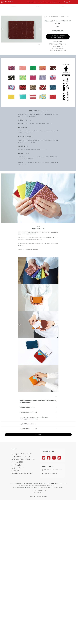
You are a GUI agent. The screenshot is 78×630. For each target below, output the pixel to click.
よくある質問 (17, 462)
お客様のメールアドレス (49, 474)
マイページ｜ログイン (21, 456)
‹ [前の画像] (2, 29)
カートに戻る (38, 434)
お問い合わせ (17, 465)
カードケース (50, 16)
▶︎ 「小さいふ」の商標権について (38, 490)
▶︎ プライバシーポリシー (38, 492)
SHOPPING (38, 6)
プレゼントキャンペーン (22, 454)
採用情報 (15, 470)
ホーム (45, 16)
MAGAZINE (13, 6)
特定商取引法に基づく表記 (22, 473)
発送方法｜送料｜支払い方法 (23, 459)
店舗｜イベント (18, 467)
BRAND (63, 6)
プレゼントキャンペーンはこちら (58, 50)
